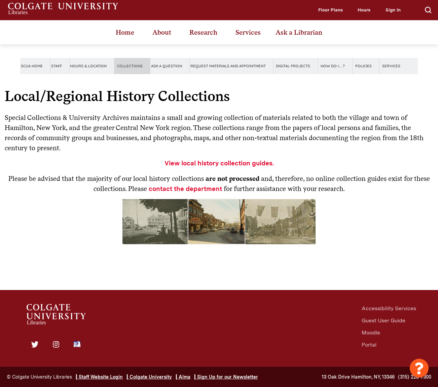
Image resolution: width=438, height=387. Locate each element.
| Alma (183, 377)
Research (203, 32)
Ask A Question (166, 66)
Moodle (371, 332)
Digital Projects (293, 66)
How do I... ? (333, 66)
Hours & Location (88, 66)
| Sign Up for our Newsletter (226, 377)
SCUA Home (32, 66)
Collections (130, 66)
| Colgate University (149, 377)
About (161, 32)
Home (125, 32)
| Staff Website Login (99, 377)
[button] (330, 9)
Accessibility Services (389, 308)
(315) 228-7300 (414, 377)
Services (248, 32)
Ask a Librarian (299, 32)
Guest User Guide (383, 320)
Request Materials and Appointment (228, 66)
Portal (369, 345)
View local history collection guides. (219, 163)
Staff (56, 66)
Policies (363, 66)
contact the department (185, 189)
